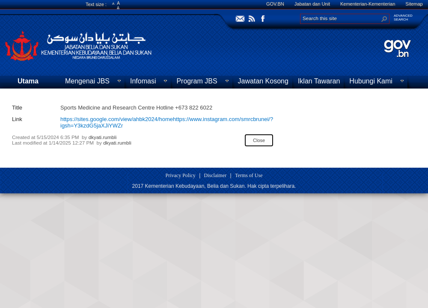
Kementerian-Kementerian (367, 3)
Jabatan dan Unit (312, 3)
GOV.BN (275, 3)
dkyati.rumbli (103, 137)
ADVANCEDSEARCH (403, 17)
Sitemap (413, 3)
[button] (384, 19)
